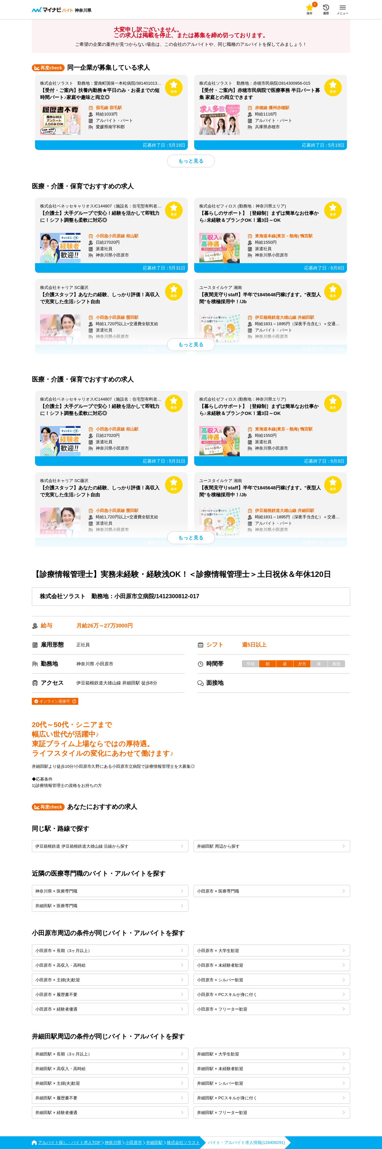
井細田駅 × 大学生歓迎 (271, 1054)
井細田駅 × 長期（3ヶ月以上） (109, 1054)
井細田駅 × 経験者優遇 (109, 1112)
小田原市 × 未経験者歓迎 (271, 965)
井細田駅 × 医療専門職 (109, 905)
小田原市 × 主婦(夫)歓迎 (109, 979)
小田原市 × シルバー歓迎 (271, 979)
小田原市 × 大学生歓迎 (271, 950)
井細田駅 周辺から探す (271, 846)
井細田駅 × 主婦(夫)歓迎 (109, 1083)
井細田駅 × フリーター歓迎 (271, 1112)
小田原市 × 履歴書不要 (109, 994)
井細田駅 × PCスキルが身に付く (271, 1098)
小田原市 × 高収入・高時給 (109, 965)
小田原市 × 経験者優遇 (109, 1009)
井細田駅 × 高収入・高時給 (109, 1068)
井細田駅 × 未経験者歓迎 (271, 1068)
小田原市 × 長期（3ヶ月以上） (109, 950)
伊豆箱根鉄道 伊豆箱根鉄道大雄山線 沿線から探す (109, 846)
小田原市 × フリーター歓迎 (271, 1009)
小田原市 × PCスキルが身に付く (271, 994)
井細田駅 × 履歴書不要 (109, 1098)
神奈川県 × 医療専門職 (109, 891)
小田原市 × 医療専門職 (271, 891)
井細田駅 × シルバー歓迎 (271, 1083)
